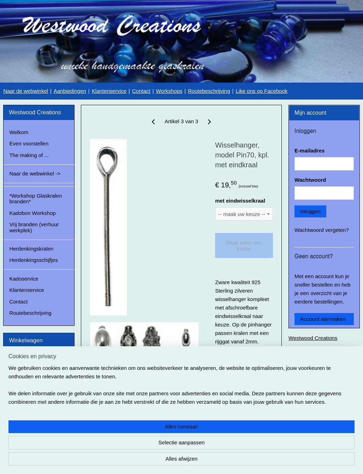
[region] (134, 444)
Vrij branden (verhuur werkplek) (34, 227)
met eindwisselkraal (240, 201)
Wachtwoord (310, 180)
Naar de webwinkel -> (34, 173)
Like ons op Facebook (261, 91)
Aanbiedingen (70, 91)
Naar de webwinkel (25, 91)
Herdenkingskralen (31, 249)
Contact (141, 91)
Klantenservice (109, 91)
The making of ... (29, 155)
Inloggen (310, 211)
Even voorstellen (28, 143)
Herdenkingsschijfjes (33, 260)
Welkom (18, 132)
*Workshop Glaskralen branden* (35, 199)
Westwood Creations (312, 338)
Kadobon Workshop (32, 213)
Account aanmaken (322, 319)
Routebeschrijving (209, 91)
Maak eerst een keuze (244, 245)
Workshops (169, 91)
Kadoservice (23, 279)
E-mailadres (309, 151)
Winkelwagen (30, 386)
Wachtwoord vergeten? (321, 230)
